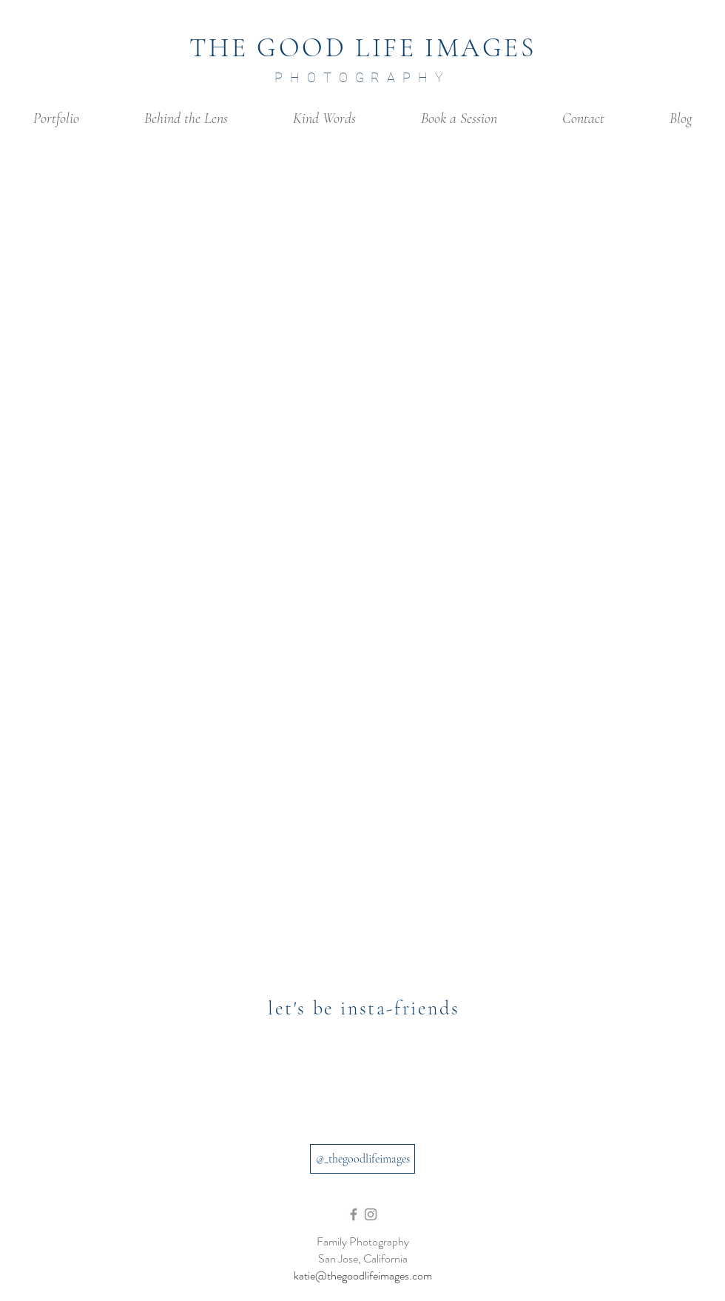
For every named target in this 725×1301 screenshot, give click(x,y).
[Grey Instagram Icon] (370, 1214)
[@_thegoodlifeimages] (362, 1159)
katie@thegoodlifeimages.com (363, 1275)
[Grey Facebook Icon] (353, 1214)
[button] (56, 119)
